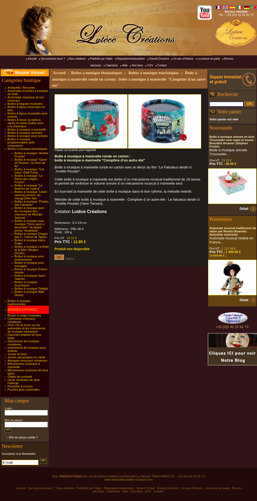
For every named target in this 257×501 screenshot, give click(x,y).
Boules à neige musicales (24, 315)
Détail (244, 209)
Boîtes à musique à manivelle (27, 129)
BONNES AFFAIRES (22, 310)
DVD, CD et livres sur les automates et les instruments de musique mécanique (26, 328)
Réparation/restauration (131, 58)
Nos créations (77, 58)
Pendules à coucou (20, 386)
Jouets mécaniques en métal (26, 357)
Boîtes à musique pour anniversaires (29, 258)
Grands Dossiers (159, 58)
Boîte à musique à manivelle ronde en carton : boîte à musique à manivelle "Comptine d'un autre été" (129, 79)
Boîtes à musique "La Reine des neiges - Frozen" (28, 179)
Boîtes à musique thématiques (27, 148)
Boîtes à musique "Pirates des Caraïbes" (31, 203)
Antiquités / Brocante (21, 87)
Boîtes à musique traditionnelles (19, 302)
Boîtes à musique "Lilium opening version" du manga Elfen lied (31, 195)
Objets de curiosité (20, 376)
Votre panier (229, 111)
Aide (125, 65)
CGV (150, 65)
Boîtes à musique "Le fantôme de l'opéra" (28, 187)
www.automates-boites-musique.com (128, 479)
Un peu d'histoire (183, 58)
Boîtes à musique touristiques (26, 283)
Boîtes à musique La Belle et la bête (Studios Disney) (32, 250)
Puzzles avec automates (23, 389)
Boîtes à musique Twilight (31, 288)
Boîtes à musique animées (25, 132)
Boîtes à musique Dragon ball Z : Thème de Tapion (31, 235)
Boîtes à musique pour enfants (28, 136)
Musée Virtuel (30, 72)
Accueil (32, 58)
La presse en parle (209, 58)
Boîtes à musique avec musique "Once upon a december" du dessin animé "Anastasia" (30, 225)
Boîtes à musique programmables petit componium (21, 142)
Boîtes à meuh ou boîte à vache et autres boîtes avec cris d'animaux (26, 123)
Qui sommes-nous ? (53, 58)
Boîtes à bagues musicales (25, 103)
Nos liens (137, 65)
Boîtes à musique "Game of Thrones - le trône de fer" (31, 163)
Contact (161, 65)
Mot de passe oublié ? (23, 437)
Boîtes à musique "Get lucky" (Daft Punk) (29, 171)
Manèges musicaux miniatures (28, 360)
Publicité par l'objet (101, 58)
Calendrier (112, 65)
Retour (64, 258)
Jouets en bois (17, 354)
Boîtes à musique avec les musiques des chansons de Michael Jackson (29, 212)
